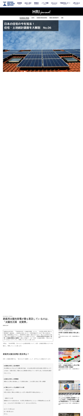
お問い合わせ (76, 3)
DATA (33, 17)
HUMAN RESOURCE (42, 17)
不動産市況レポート (65, 3)
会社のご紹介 (28, 3)
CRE (62, 17)
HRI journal (54, 3)
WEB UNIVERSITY (54, 17)
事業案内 (36, 3)
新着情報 (19, 3)
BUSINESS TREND (24, 17)
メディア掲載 (44, 3)
